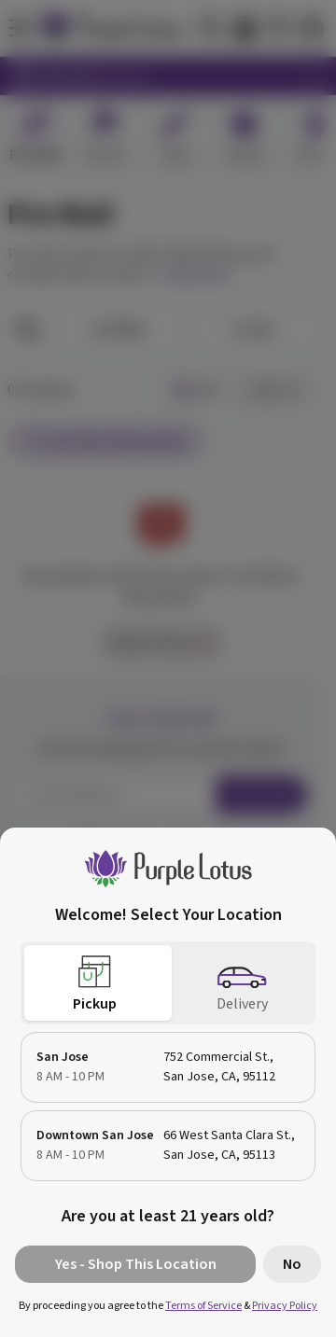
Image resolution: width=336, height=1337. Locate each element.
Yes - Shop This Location (136, 1264)
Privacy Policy (284, 1306)
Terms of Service (203, 1306)
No (292, 1264)
